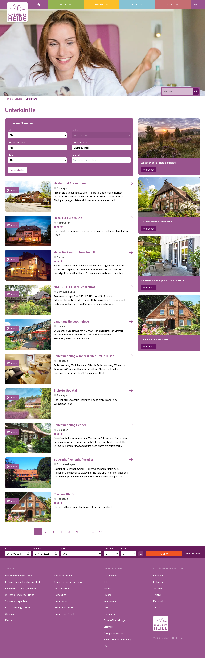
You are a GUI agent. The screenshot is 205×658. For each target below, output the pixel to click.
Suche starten (17, 170)
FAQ (106, 646)
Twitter (157, 595)
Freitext (101, 158)
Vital (137, 4)
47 (100, 531)
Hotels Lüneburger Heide (18, 575)
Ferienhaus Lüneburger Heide (20, 588)
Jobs (106, 582)
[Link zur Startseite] (17, 12)
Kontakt (108, 588)
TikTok (156, 607)
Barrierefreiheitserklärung (117, 639)
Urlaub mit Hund (63, 575)
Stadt (173, 4)
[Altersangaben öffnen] (141, 553)
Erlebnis (102, 4)
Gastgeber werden (114, 633)
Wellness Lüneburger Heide (19, 595)
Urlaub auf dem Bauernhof (68, 582)
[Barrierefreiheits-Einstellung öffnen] (195, 4)
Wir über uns (110, 575)
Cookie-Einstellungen (115, 620)
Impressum (110, 601)
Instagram (158, 582)
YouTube (157, 588)
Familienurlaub (62, 588)
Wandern (10, 614)
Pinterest (158, 601)
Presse (107, 595)
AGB (106, 607)
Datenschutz (111, 614)
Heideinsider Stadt (64, 614)
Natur (66, 4)
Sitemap (108, 627)
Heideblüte (60, 595)
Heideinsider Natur (64, 607)
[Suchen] (177, 91)
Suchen (164, 554)
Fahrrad (9, 620)
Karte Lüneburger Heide (18, 607)
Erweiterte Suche (192, 554)
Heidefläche (60, 601)
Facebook (158, 575)
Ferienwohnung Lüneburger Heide (23, 582)
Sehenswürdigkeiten (16, 601)
